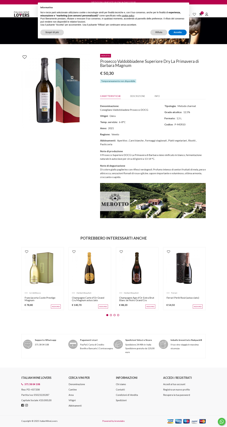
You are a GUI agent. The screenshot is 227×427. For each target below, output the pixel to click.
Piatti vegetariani (177, 140)
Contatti (120, 389)
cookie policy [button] (128, 15)
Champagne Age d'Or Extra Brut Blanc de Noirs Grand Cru (136, 299)
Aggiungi (56, 306)
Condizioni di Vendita (127, 394)
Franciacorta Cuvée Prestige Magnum (40, 299)
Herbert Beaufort (84, 293)
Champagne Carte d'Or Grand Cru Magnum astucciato (88, 299)
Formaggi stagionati (156, 140)
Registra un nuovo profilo (176, 389)
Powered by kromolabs (113, 421)
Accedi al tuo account (174, 384)
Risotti (191, 140)
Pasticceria (106, 144)
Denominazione (77, 384)
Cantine (73, 389)
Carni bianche (136, 140)
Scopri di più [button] (52, 32)
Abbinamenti (75, 405)
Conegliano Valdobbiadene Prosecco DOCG (124, 109)
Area (71, 394)
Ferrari (174, 293)
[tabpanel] (42, 278)
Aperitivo (122, 140)
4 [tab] (118, 315)
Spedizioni (121, 400)
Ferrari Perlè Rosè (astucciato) (182, 297)
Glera (113, 115)
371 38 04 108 (42, 344)
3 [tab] (115, 315)
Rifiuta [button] (158, 32)
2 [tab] (111, 315)
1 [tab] (107, 315)
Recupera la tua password (176, 394)
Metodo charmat (187, 105)
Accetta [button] (178, 32)
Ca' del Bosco (35, 293)
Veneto (115, 134)
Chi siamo (121, 384)
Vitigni (72, 400)
